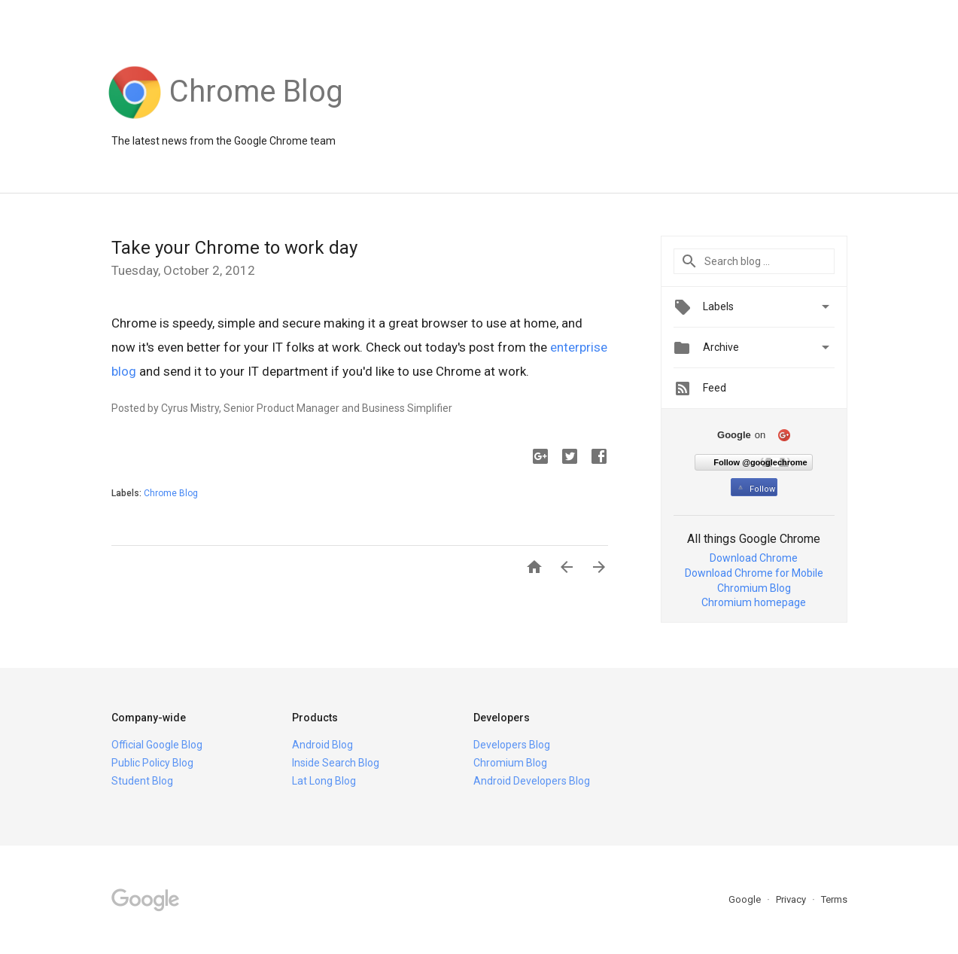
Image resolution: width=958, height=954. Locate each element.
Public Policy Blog (152, 763)
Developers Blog (511, 745)
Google (745, 899)
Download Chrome (754, 558)
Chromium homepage (753, 602)
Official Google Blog (156, 745)
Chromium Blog (754, 588)
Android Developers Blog (531, 781)
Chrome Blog (171, 493)
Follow (755, 489)
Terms (834, 899)
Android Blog (322, 745)
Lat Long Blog (324, 781)
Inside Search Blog (335, 763)
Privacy (792, 899)
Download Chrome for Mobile (754, 573)
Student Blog (142, 781)
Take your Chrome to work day (234, 247)
